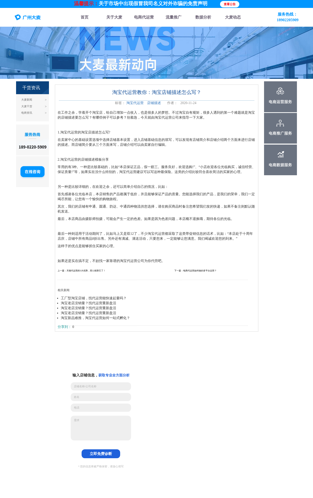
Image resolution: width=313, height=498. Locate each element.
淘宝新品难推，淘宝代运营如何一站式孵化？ (95, 318)
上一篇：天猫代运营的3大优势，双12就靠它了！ (82, 270)
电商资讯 (26, 112)
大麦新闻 (26, 99)
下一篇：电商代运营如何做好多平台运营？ (195, 270)
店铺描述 (154, 103)
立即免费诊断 (101, 454)
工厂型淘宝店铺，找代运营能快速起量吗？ (94, 298)
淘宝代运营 (135, 103)
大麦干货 (26, 106)
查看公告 (230, 4)
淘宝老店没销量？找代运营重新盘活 (88, 303)
